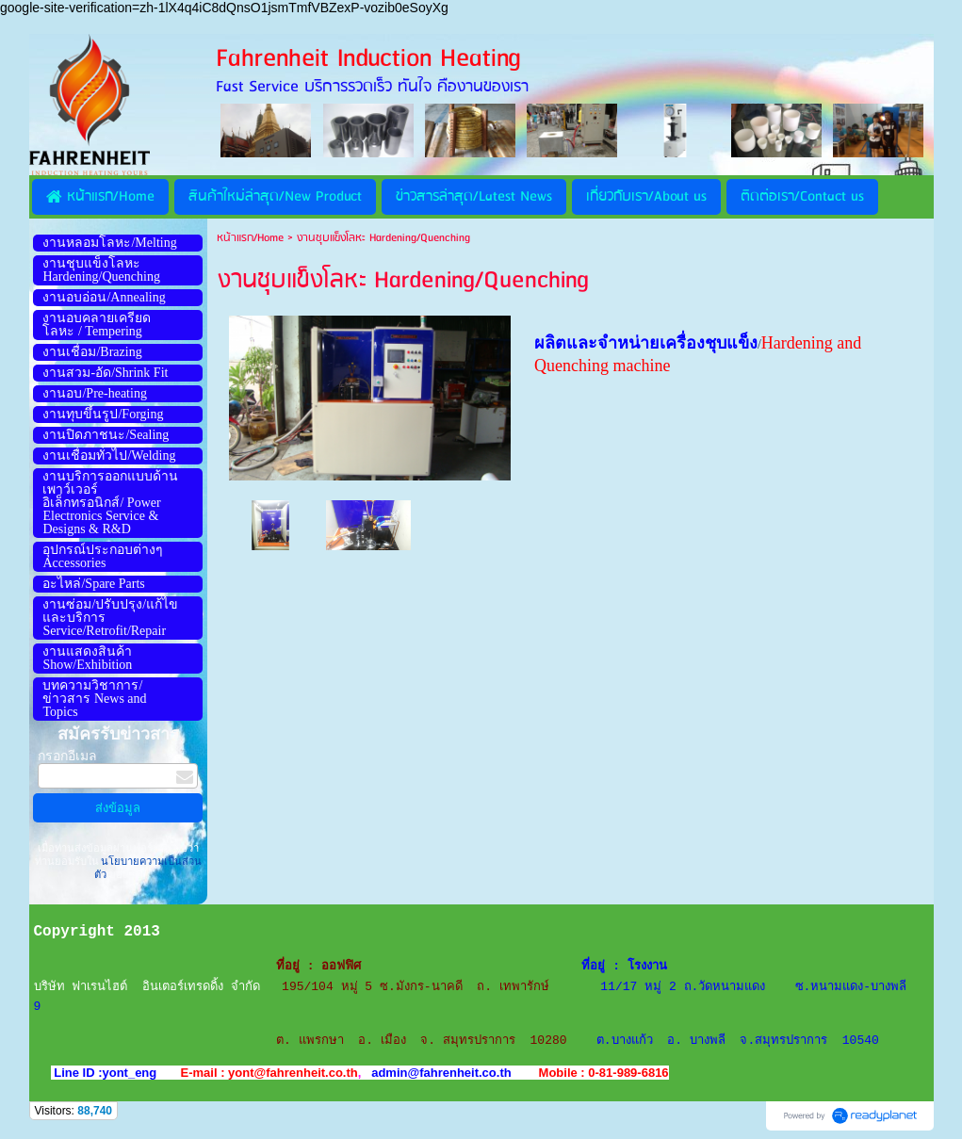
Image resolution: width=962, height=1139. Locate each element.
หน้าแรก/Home (250, 238)
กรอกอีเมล (67, 756)
